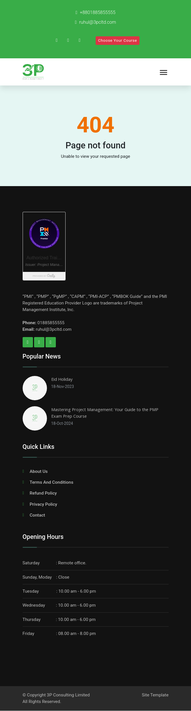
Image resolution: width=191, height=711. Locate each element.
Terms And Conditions (52, 482)
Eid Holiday (61, 379)
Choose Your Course (117, 40)
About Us (39, 471)
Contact (37, 515)
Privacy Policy (43, 504)
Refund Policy (43, 493)
